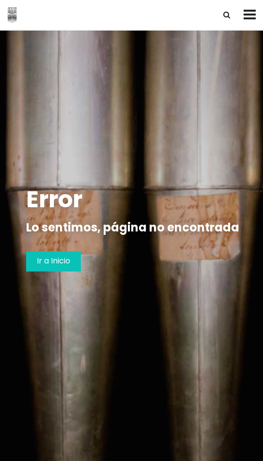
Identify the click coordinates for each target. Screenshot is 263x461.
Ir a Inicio (53, 261)
